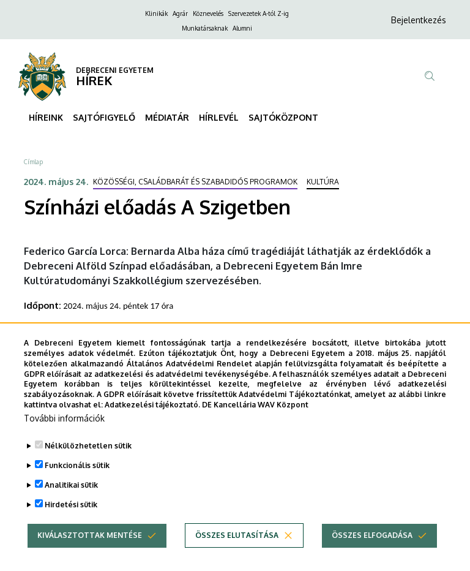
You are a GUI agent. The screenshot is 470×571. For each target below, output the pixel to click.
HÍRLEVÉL (219, 117)
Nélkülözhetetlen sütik (88, 461)
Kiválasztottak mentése (89, 551)
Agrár (180, 13)
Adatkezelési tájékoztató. (152, 421)
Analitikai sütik (71, 500)
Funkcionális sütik (77, 481)
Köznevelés (208, 13)
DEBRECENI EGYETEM (115, 70)
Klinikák (156, 13)
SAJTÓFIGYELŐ (104, 117)
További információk (64, 434)
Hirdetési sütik (71, 520)
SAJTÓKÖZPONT (283, 117)
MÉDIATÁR (167, 117)
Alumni (242, 28)
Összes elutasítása (236, 551)
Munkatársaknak (205, 28)
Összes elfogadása (372, 551)
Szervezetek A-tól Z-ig (258, 13)
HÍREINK (46, 117)
